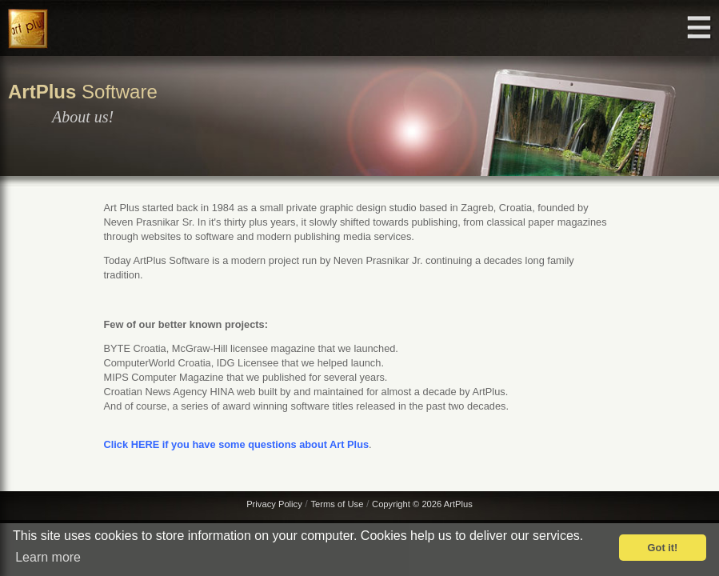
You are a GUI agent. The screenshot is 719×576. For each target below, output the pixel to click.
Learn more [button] (48, 557)
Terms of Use (336, 504)
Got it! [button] (663, 548)
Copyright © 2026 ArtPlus (422, 504)
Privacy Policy (274, 504)
